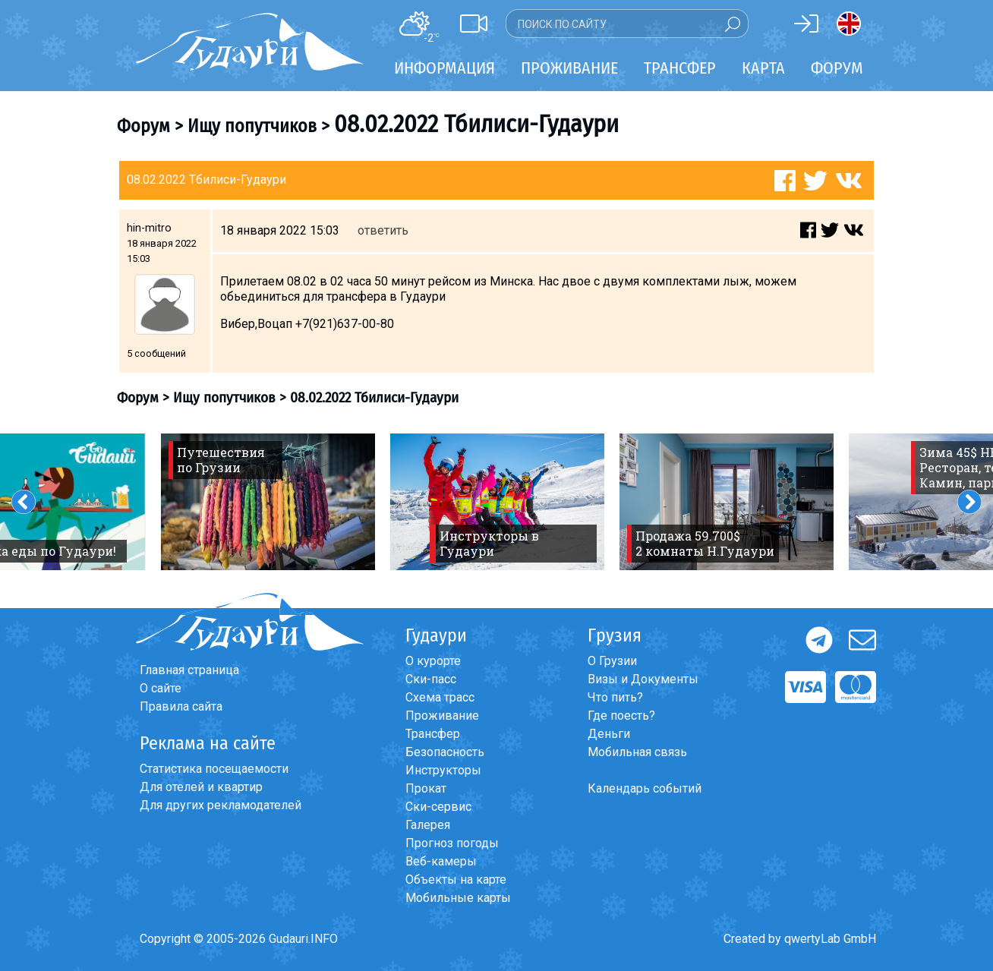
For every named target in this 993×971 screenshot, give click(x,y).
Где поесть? (621, 715)
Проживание (442, 715)
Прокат (425, 788)
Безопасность (444, 752)
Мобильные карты (458, 898)
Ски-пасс (430, 679)
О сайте (160, 688)
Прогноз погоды (452, 843)
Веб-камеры (441, 861)
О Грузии (612, 661)
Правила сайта (181, 706)
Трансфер (432, 734)
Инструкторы (443, 770)
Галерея (427, 825)
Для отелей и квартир (201, 787)
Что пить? (615, 697)
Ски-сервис (438, 806)
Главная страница (189, 670)
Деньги (609, 734)
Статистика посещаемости (214, 768)
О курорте (433, 661)
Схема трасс (439, 697)
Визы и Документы (643, 679)
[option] (268, 501)
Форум (837, 68)
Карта (763, 68)
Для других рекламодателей (220, 805)
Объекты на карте (455, 879)
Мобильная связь (637, 752)
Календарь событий (644, 788)
